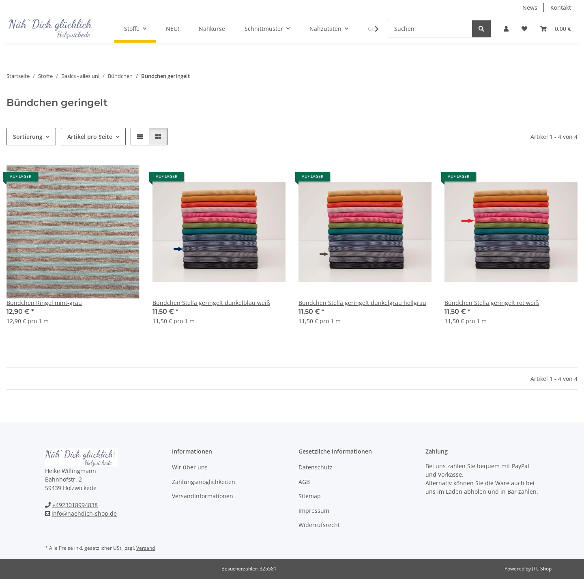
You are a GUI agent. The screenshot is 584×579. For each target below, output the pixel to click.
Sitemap (309, 496)
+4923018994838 (75, 505)
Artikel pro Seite (89, 136)
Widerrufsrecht (319, 525)
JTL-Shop (542, 568)
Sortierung (28, 136)
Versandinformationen (202, 496)
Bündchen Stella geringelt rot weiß (491, 303)
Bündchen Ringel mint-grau (44, 303)
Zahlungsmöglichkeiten (203, 482)
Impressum (313, 510)
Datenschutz (315, 467)
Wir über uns (190, 467)
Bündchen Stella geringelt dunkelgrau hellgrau (362, 303)
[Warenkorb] (556, 29)
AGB (304, 482)
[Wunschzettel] (524, 29)
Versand (145, 547)
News (529, 7)
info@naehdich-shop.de (84, 513)
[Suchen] (430, 28)
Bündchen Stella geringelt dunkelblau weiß (211, 303)
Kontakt (560, 7)
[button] (506, 29)
